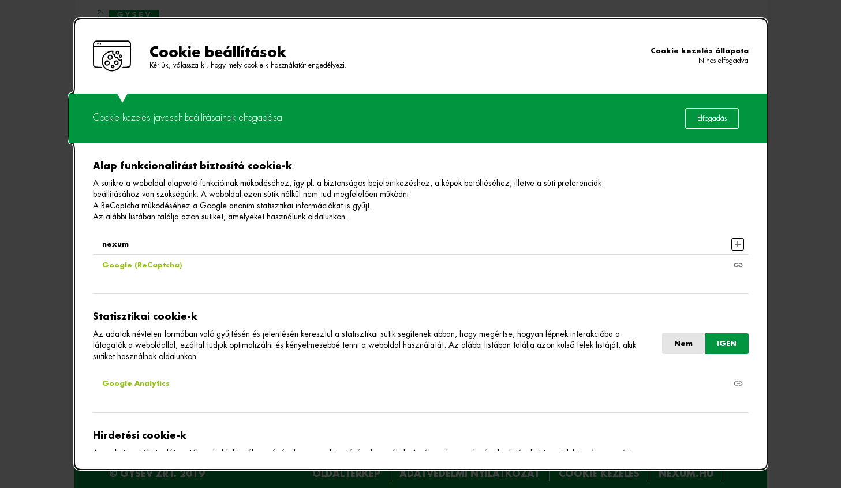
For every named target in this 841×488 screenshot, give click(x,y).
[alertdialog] (420, 244)
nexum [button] (115, 244)
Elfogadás (712, 118)
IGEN (727, 343)
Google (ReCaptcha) (142, 265)
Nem (683, 343)
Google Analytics (136, 383)
